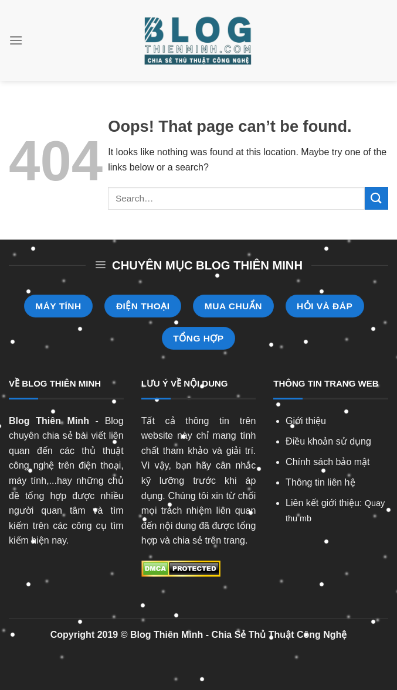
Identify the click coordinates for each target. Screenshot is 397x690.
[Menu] (16, 40)
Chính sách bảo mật (327, 462)
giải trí (239, 451)
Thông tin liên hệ (320, 482)
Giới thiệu (306, 421)
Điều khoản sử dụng (328, 441)
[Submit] (376, 198)
